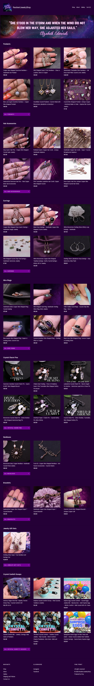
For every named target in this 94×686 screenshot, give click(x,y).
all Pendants (9, 114)
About (78, 7)
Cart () (88, 7)
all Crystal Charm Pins (13, 428)
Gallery (83, 7)
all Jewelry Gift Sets (12, 565)
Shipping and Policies (9, 676)
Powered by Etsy (79, 674)
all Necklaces (9, 473)
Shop (73, 7)
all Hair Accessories (12, 191)
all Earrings (9, 271)
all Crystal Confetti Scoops (15, 649)
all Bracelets (9, 519)
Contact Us (6, 679)
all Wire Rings (9, 348)
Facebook (36, 672)
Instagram (36, 669)
